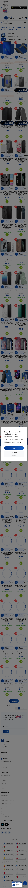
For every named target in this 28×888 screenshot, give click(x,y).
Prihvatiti (14, 448)
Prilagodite (14, 452)
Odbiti (14, 455)
